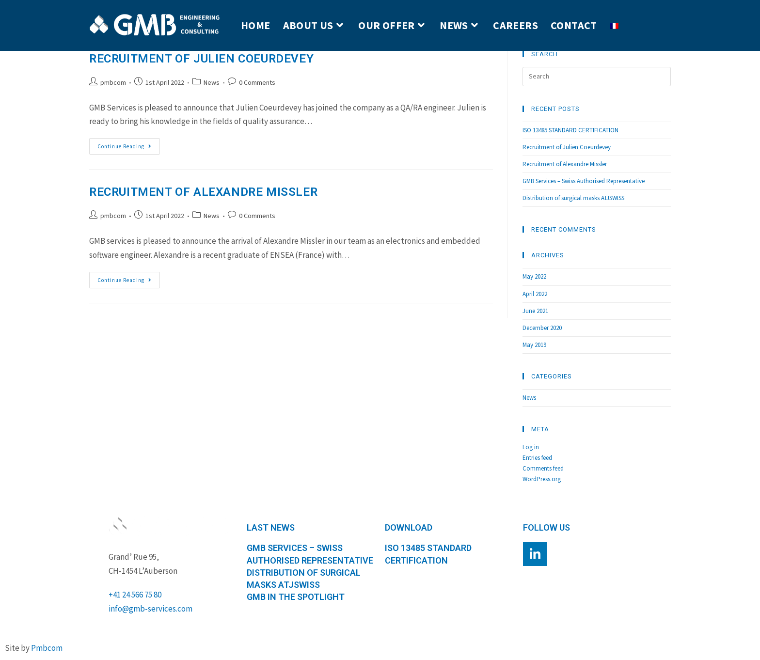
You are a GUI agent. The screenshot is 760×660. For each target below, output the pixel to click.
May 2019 (534, 345)
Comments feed (543, 468)
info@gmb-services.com (150, 608)
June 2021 (535, 311)
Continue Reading (128, 144)
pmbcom (113, 82)
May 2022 (534, 276)
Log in (530, 447)
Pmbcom (47, 648)
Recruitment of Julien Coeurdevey (201, 58)
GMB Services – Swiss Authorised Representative (583, 181)
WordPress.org (541, 479)
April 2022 (534, 294)
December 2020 (542, 328)
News (212, 82)
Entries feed (537, 458)
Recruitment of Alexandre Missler (203, 192)
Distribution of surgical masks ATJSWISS (573, 198)
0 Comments (257, 82)
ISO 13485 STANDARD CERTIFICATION (570, 130)
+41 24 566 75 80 (135, 594)
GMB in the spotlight (296, 597)
